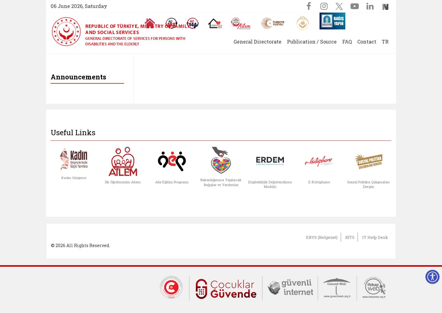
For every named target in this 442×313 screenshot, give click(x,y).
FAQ (347, 41)
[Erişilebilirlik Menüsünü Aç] (432, 277)
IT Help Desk (375, 237)
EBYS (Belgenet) (322, 237)
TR (385, 41)
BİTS (350, 237)
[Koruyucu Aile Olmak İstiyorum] (215, 23)
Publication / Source (312, 41)
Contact (366, 41)
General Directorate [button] (257, 41)
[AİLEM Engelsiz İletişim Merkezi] (241, 23)
